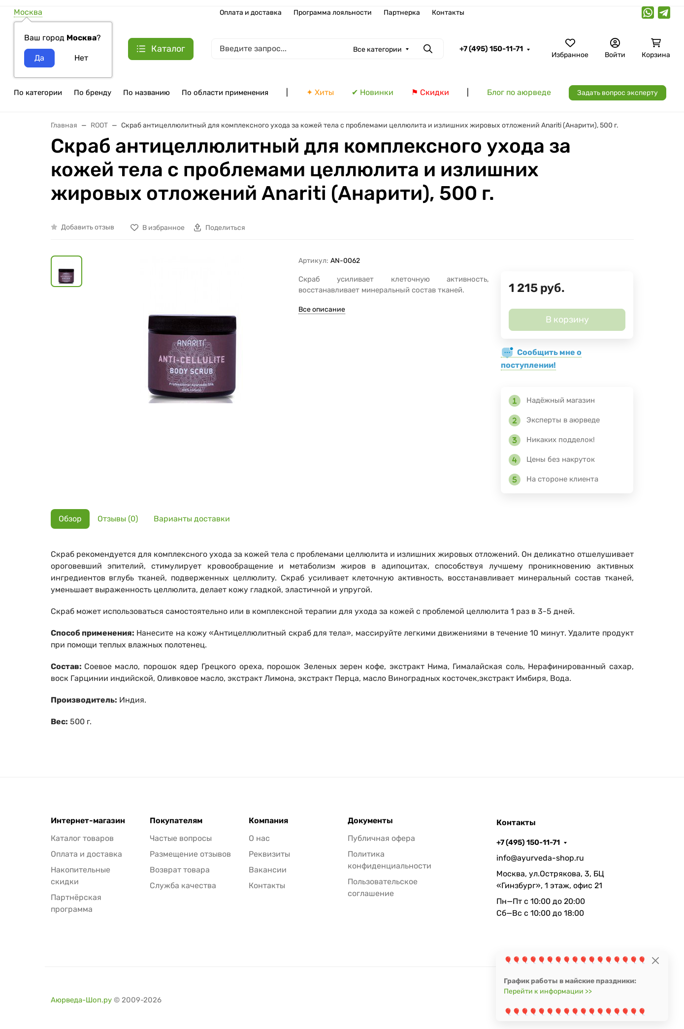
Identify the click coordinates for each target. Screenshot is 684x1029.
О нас (259, 838)
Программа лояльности (332, 12)
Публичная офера (381, 838)
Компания (268, 821)
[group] (192, 373)
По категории (38, 92)
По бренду (92, 92)
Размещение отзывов (190, 854)
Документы (370, 821)
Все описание (321, 309)
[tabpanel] (342, 643)
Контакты (448, 12)
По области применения (225, 92)
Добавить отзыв (87, 227)
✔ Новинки (372, 92)
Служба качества (183, 885)
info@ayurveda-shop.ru (540, 858)
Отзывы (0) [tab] (118, 518)
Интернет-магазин (88, 821)
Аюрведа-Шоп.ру (81, 1000)
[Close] (655, 960)
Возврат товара (180, 869)
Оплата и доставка (251, 12)
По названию (146, 92)
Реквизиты (269, 854)
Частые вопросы (181, 838)
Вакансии (268, 869)
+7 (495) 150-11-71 (491, 48)
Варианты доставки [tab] (192, 518)
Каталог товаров (82, 838)
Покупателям (176, 821)
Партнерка (402, 12)
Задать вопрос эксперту (617, 93)
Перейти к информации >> (548, 991)
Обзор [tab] (70, 518)
